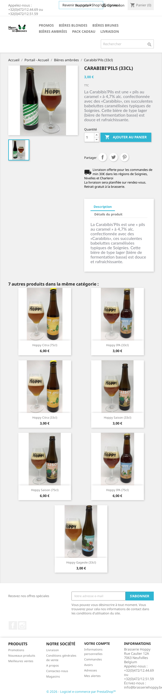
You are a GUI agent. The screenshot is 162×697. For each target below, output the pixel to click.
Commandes (93, 659)
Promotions (16, 650)
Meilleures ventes (20, 661)
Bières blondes (73, 25)
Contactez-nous (57, 671)
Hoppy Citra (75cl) (44, 345)
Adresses (90, 670)
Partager (102, 157)
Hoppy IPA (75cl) (117, 490)
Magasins (53, 676)
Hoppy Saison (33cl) (117, 417)
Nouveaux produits (21, 655)
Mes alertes (92, 676)
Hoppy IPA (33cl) (117, 345)
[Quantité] (89, 137)
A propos (52, 665)
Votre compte (97, 643)
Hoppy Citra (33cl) (44, 417)
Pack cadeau (83, 31)
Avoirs (88, 665)
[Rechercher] (127, 43)
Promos (46, 25)
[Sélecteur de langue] (84, 5)
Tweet (113, 157)
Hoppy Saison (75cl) (44, 490)
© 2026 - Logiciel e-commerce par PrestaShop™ (81, 691)
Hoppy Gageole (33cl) (81, 562)
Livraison (109, 31)
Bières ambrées (53, 31)
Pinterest (124, 157)
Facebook (13, 625)
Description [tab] (103, 206)
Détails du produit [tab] (108, 214)
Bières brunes (105, 25)
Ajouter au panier (126, 137)
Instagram (22, 625)
